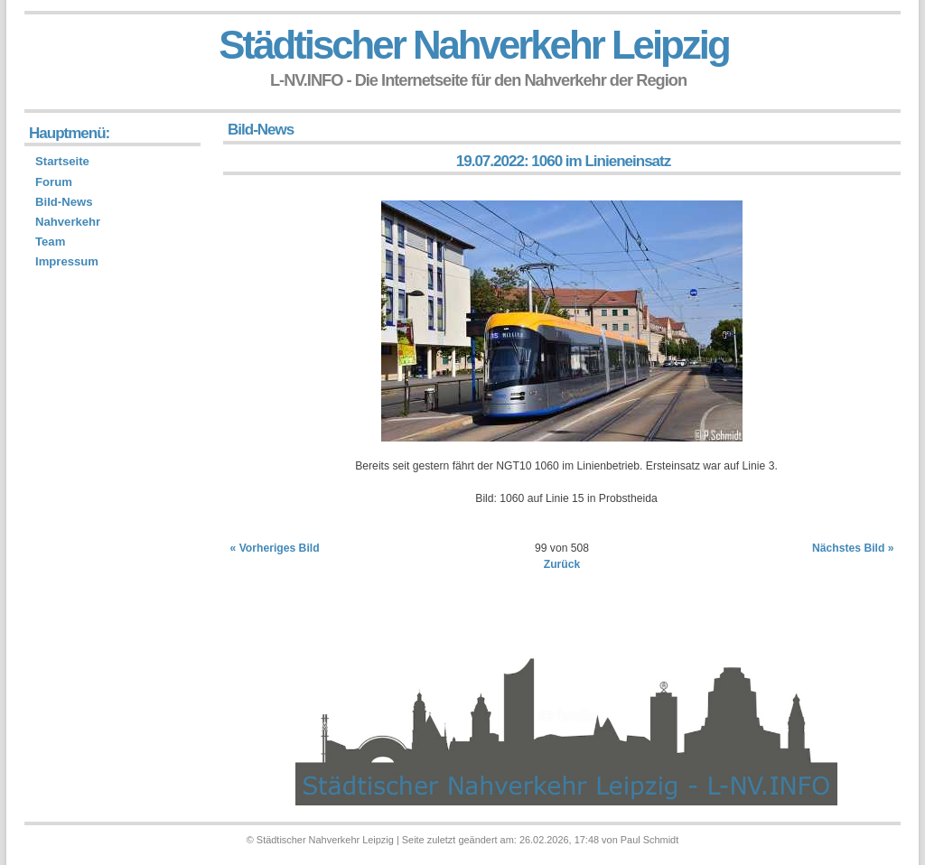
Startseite (62, 161)
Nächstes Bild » (853, 548)
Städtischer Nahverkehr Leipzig (473, 45)
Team (50, 241)
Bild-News (63, 202)
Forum (53, 182)
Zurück (562, 564)
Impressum (66, 261)
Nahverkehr (67, 221)
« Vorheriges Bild (275, 548)
